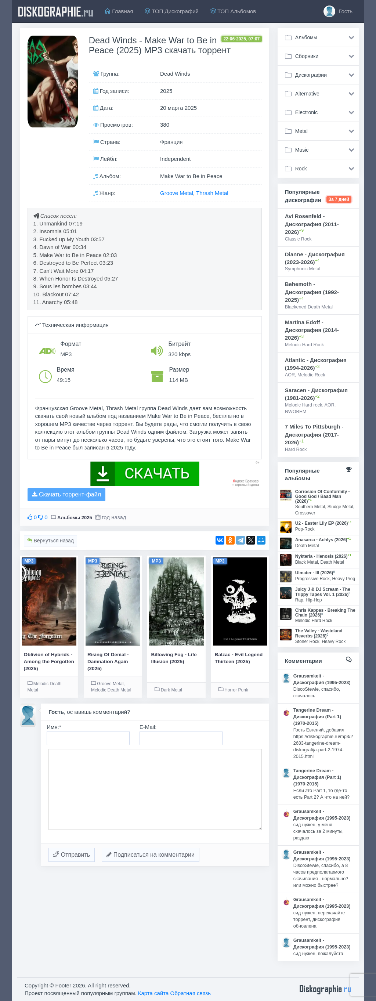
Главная (119, 11)
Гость (337, 11)
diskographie (55, 11)
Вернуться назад (50, 540)
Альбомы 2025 (74, 517)
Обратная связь (190, 993)
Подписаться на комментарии (150, 855)
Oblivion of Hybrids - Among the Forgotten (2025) (49, 662)
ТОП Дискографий (172, 11)
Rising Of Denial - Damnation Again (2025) (108, 662)
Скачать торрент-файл (66, 494)
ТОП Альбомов (233, 11)
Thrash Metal (212, 193)
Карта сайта (153, 993)
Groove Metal (176, 193)
